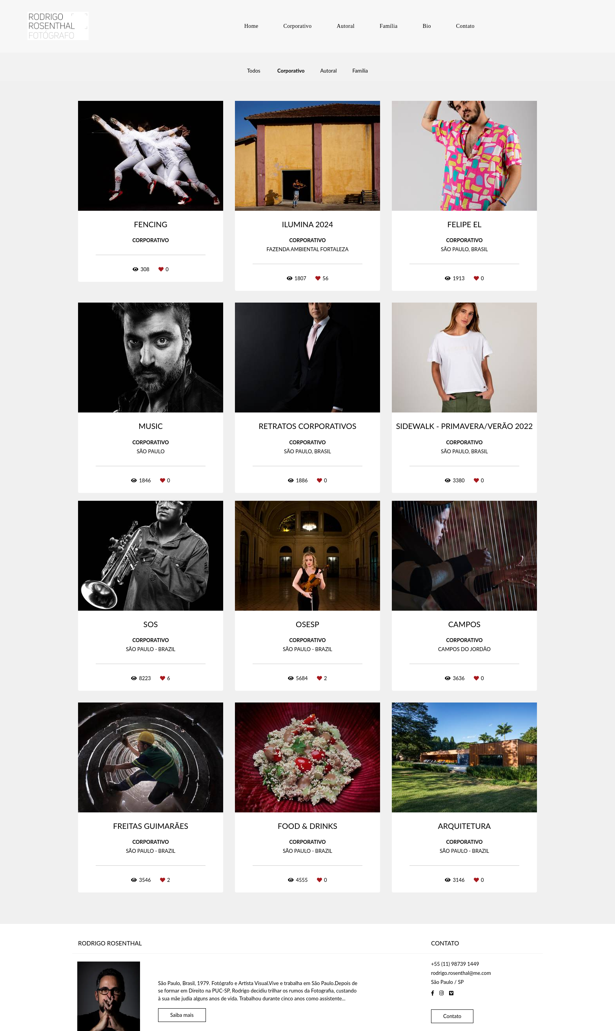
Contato (465, 26)
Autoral (346, 26)
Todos (253, 70)
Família (389, 26)
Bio (426, 26)
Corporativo (298, 26)
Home (251, 26)
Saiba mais (182, 1005)
